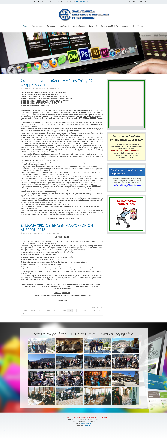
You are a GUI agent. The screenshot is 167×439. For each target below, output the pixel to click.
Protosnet (87, 425)
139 (69, 310)
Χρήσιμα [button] (125, 26)
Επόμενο (97, 310)
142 (84, 310)
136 (53, 310)
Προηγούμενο (35, 310)
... (43, 310)
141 (79, 310)
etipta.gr (3, 430)
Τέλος (24, 314)
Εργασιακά (51, 26)
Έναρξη (25, 310)
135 (48, 310)
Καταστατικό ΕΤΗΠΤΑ (109, 26)
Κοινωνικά (93, 26)
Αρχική (25, 26)
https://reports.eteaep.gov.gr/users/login (126, 150)
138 (64, 310)
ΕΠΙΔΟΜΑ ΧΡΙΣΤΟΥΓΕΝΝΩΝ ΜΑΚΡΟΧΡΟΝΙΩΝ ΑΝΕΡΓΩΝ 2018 (57, 227)
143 (90, 310)
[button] (83, 30)
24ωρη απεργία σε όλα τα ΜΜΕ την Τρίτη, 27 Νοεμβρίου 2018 (57, 82)
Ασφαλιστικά (64, 26)
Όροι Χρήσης (138, 26)
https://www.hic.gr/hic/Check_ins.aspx (126, 186)
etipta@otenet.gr (82, 1)
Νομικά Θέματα (79, 26)
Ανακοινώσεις (37, 26)
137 (59, 310)
